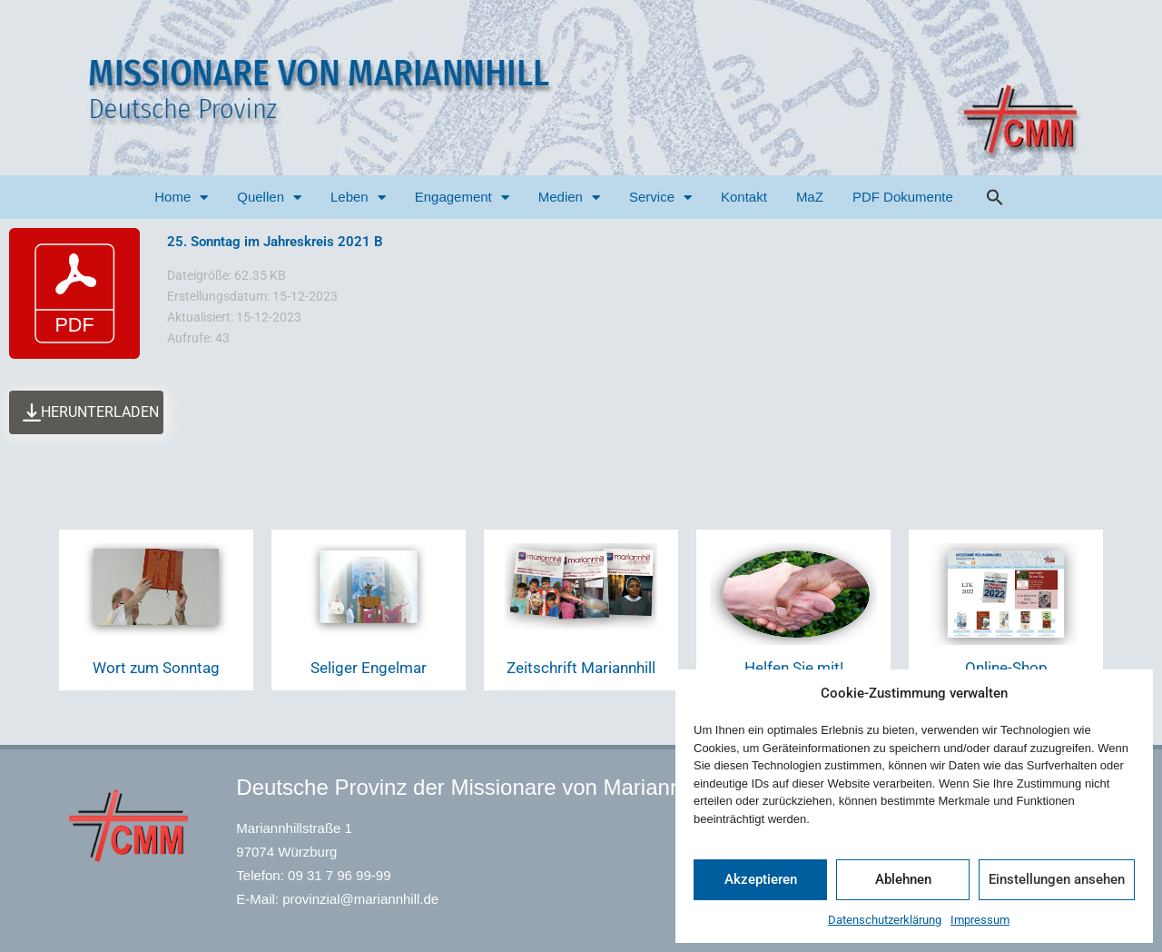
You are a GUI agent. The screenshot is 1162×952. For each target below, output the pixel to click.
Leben (358, 197)
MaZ (809, 196)
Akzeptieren (760, 879)
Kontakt (744, 196)
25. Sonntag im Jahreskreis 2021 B (275, 241)
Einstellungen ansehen (1057, 879)
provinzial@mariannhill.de (360, 899)
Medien (569, 197)
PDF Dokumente (902, 196)
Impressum (979, 920)
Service (660, 197)
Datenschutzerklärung (884, 920)
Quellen (269, 197)
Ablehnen (903, 879)
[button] (995, 197)
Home (181, 197)
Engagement (462, 197)
